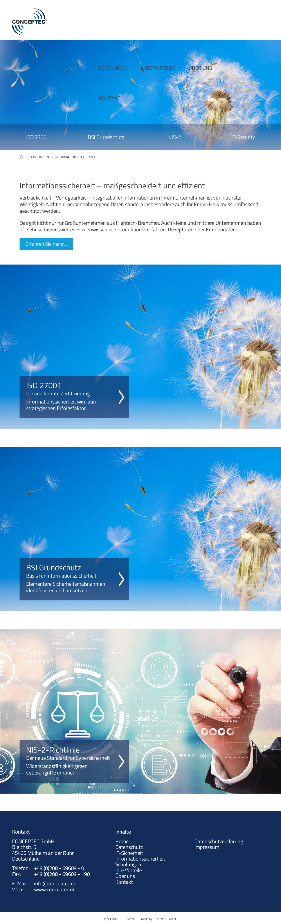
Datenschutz (129, 847)
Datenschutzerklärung (218, 841)
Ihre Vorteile (128, 870)
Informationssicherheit (140, 859)
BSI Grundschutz (106, 137)
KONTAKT (209, 20)
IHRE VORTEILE (130, 20)
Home (122, 841)
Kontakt (124, 882)
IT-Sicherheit (129, 853)
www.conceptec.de (55, 889)
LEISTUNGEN (85, 20)
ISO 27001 (37, 137)
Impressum (206, 847)
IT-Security (243, 137)
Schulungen (128, 864)
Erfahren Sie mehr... (46, 244)
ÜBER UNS (173, 20)
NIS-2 (174, 137)
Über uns (125, 876)
